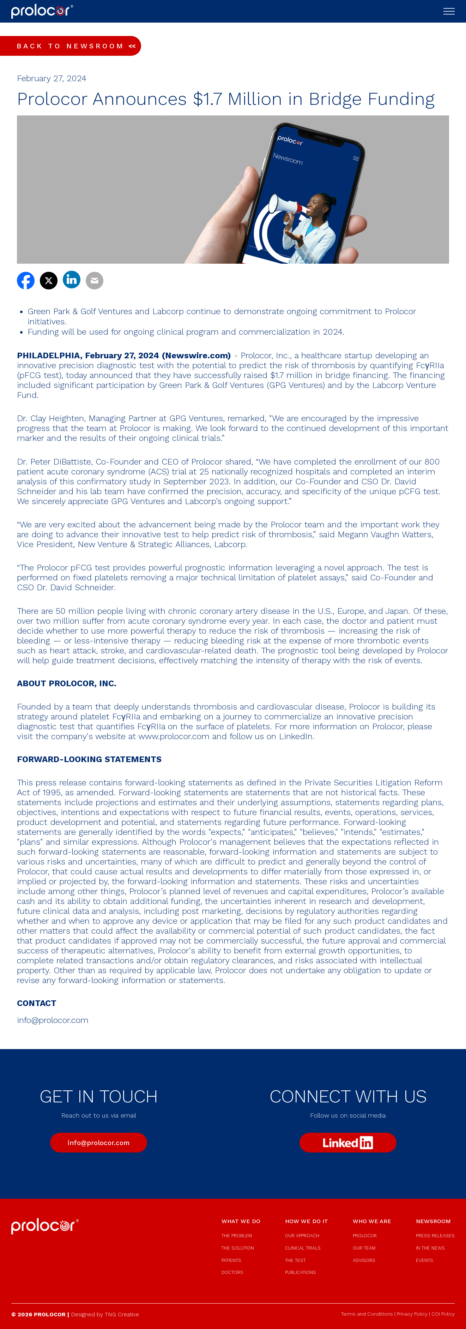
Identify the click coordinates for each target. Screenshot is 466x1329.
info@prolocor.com (53, 1020)
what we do (241, 1221)
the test (295, 1260)
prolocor (365, 1235)
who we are (372, 1221)
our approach (302, 1235)
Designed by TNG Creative (105, 1314)
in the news (430, 1248)
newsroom (433, 1221)
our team (364, 1248)
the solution (238, 1248)
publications (300, 1272)
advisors (364, 1260)
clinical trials (303, 1248)
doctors (232, 1272)
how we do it (306, 1221)
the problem (237, 1235)
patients (231, 1260)
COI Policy (443, 1314)
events (424, 1260)
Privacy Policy (412, 1314)
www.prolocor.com (174, 736)
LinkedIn (296, 736)
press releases (435, 1235)
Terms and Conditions (367, 1314)
